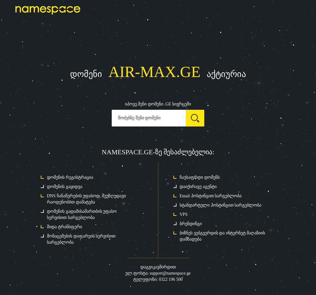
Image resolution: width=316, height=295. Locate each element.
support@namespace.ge (170, 273)
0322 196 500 (171, 279)
